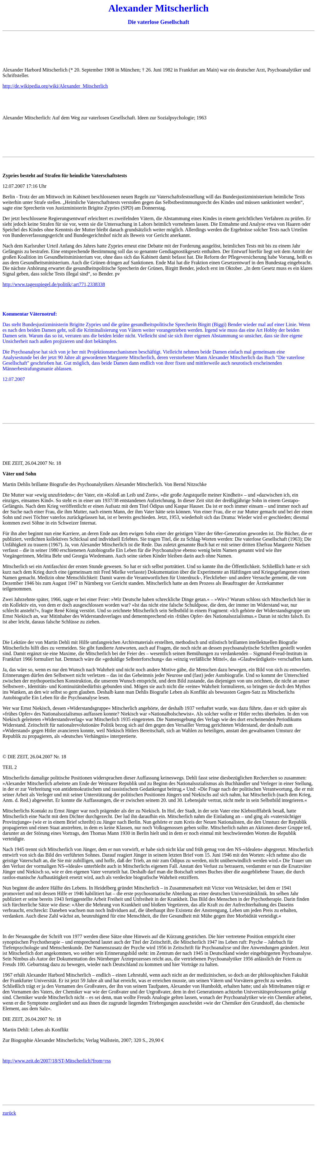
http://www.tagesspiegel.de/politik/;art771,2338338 (53, 284)
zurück (9, 1113)
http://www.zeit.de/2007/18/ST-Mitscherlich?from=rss (56, 1060)
